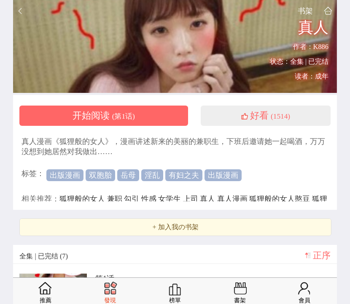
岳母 (128, 175)
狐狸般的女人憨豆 (280, 199)
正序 (322, 255)
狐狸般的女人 (83, 199)
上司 (191, 199)
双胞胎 (100, 175)
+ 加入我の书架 (175, 227)
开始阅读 (104, 116)
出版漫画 (65, 175)
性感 (150, 199)
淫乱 (152, 175)
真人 (208, 199)
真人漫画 (233, 199)
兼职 (115, 199)
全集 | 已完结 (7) (43, 256)
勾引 (132, 199)
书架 (305, 11)
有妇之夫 (184, 175)
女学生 (170, 199)
